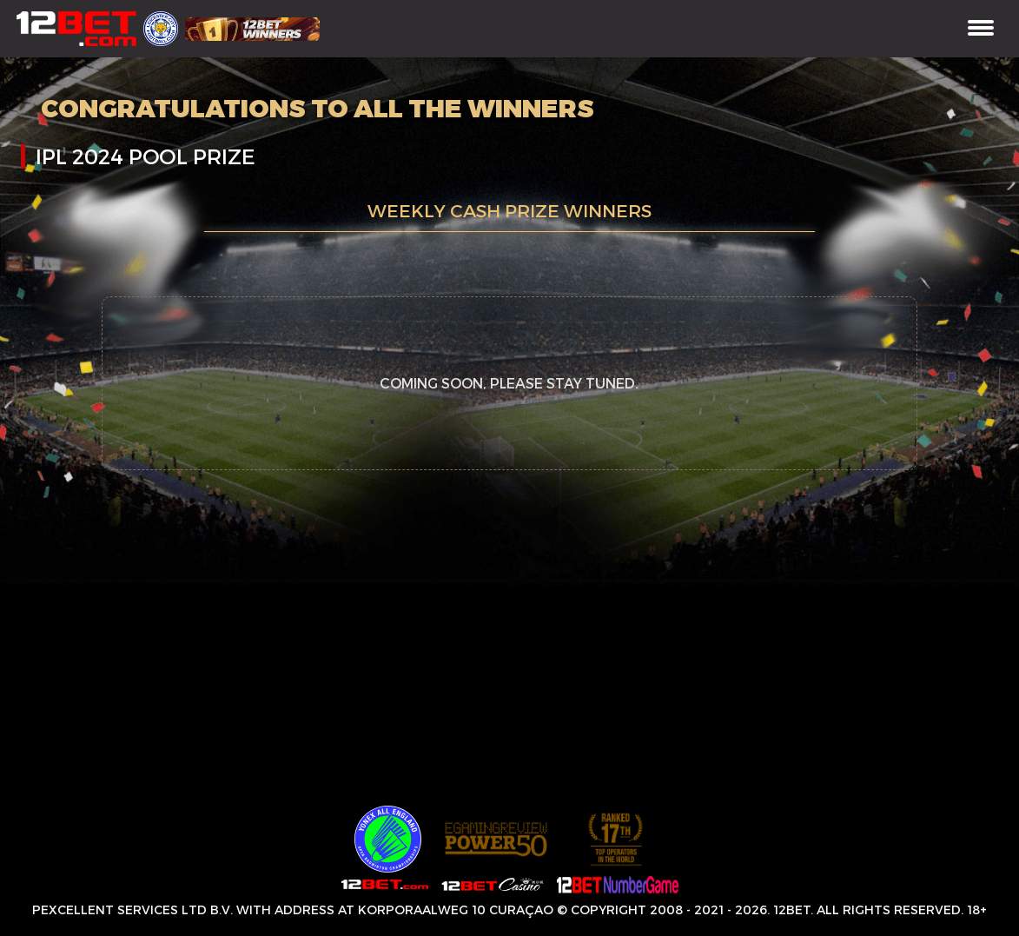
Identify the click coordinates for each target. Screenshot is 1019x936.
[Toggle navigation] (980, 29)
